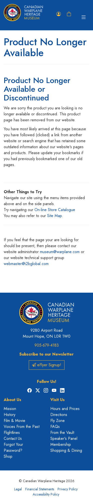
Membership (60, 444)
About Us (12, 400)
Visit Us (57, 400)
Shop (8, 456)
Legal (18, 489)
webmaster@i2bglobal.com (26, 264)
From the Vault (62, 432)
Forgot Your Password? (13, 447)
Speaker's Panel (63, 438)
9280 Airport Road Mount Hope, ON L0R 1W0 (46, 333)
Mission (10, 409)
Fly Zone (57, 420)
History (9, 414)
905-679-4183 (46, 345)
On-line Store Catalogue (54, 210)
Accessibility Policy (46, 494)
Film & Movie (14, 420)
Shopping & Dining (66, 450)
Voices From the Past (21, 426)
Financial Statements (39, 489)
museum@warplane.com (60, 252)
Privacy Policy (68, 489)
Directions (58, 414)
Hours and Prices (65, 409)
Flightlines (12, 432)
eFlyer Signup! (46, 365)
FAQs (55, 426)
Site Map (54, 216)
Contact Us (13, 438)
